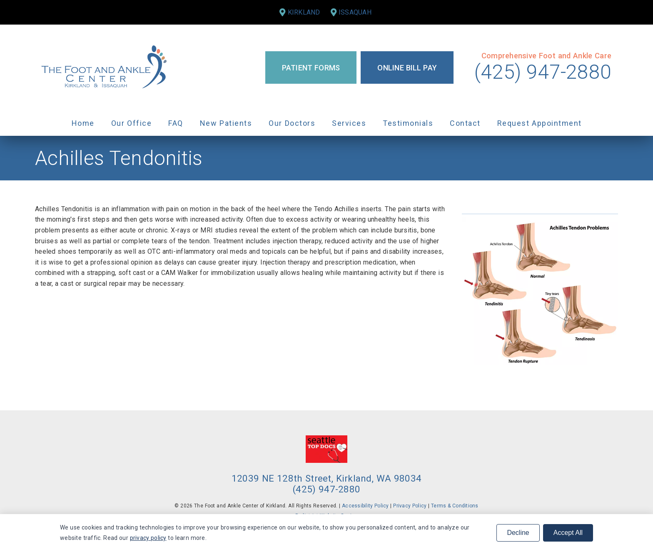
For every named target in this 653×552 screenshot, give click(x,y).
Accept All (568, 532)
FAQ (175, 123)
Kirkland (304, 12)
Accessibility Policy (365, 506)
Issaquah (355, 12)
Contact (465, 123)
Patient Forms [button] (311, 67)
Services (349, 123)
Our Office (131, 123)
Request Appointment (539, 123)
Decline (518, 532)
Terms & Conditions (455, 506)
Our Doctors (292, 123)
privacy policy (148, 538)
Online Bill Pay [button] (407, 67)
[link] (104, 67)
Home (83, 123)
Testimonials (408, 123)
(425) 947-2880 (542, 72)
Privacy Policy (409, 506)
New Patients (226, 123)
